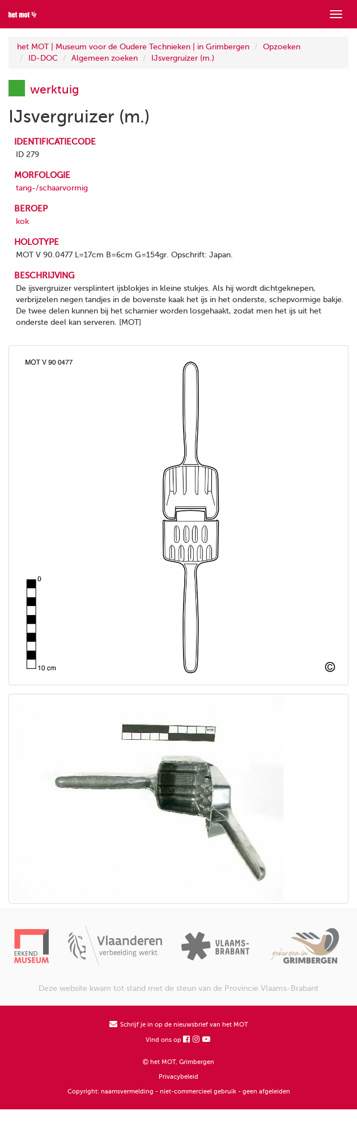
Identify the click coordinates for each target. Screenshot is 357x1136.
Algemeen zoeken (104, 58)
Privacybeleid (178, 1076)
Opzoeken (281, 47)
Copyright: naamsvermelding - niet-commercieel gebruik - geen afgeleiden (178, 1091)
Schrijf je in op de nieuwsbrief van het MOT (178, 1024)
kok (22, 221)
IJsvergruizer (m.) (182, 58)
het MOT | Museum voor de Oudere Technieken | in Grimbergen (133, 47)
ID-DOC (43, 58)
